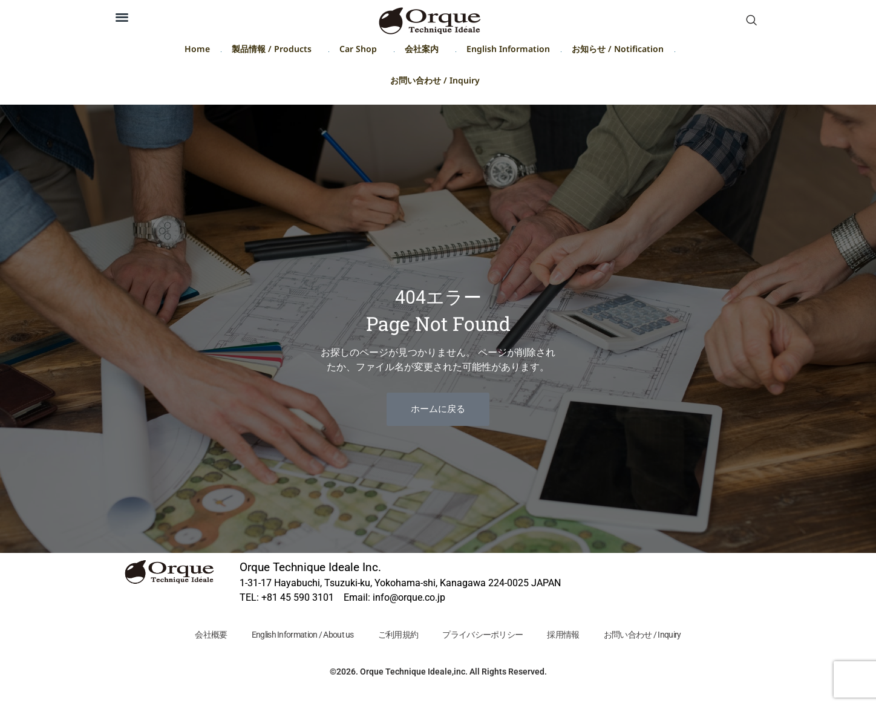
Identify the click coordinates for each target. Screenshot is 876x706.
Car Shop (361, 51)
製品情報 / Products (275, 51)
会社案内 (425, 51)
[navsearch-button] (751, 21)
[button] (121, 16)
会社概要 (208, 634)
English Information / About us (301, 634)
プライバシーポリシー (483, 634)
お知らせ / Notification (618, 51)
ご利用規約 (398, 634)
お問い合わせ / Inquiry (435, 82)
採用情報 (565, 634)
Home (197, 51)
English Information (508, 51)
